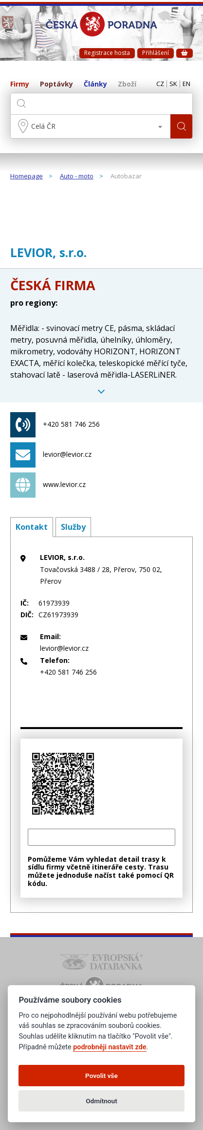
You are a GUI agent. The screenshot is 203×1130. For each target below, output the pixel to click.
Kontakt (32, 527)
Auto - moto (76, 176)
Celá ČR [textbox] (43, 126)
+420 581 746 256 (55, 424)
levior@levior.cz (51, 455)
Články (95, 84)
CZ (160, 84)
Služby (73, 527)
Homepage (26, 176)
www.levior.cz (48, 485)
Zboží (127, 84)
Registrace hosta (107, 53)
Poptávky (56, 84)
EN (186, 84)
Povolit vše (101, 1075)
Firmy (19, 84)
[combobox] (90, 126)
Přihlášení (155, 53)
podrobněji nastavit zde (109, 1047)
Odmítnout (101, 1101)
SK (173, 84)
